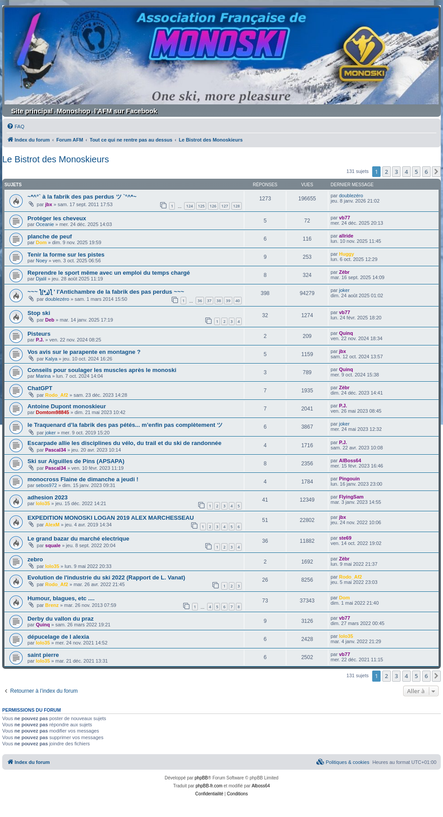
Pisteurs (38, 333)
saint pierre (43, 655)
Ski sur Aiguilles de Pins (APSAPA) (75, 461)
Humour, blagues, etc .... (61, 598)
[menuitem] (15, 126)
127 (224, 206)
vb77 (344, 217)
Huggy (346, 254)
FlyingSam (351, 496)
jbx (48, 204)
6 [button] (426, 172)
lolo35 (43, 503)
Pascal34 (55, 450)
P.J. (40, 339)
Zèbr (344, 272)
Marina (43, 376)
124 (189, 206)
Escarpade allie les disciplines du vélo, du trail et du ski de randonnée (124, 443)
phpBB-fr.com (209, 785)
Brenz (52, 605)
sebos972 (46, 485)
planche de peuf (49, 236)
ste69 (345, 538)
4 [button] (406, 172)
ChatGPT (39, 388)
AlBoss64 (350, 460)
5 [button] (416, 172)
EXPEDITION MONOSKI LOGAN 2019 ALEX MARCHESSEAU (110, 517)
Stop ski (38, 313)
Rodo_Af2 (56, 395)
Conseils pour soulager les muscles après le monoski (101, 370)
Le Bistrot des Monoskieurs (55, 159)
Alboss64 (261, 785)
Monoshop (73, 111)
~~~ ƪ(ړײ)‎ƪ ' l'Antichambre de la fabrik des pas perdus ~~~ (105, 291)
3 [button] (396, 172)
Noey (41, 260)
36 (199, 300)
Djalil (41, 278)
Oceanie (45, 224)
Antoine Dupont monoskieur (66, 406)
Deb (49, 319)
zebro (35, 559)
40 (237, 300)
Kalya (51, 358)
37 (209, 300)
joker (344, 290)
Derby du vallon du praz (60, 618)
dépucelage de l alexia (58, 636)
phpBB (201, 777)
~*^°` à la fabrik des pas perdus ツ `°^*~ (81, 196)
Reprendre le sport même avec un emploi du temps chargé (108, 272)
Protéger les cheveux (56, 218)
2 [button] (386, 172)
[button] (436, 171)
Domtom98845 (52, 412)
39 (228, 300)
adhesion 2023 (47, 497)
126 (213, 206)
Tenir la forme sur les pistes (65, 254)
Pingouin (349, 478)
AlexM (52, 524)
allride (346, 235)
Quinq (346, 333)
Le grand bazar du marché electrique (78, 538)
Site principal (32, 111)
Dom (41, 242)
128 (236, 206)
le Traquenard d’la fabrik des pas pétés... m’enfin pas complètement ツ (125, 425)
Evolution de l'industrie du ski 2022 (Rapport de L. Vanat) (106, 577)
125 (201, 206)
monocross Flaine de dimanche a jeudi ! (83, 479)
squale (53, 545)
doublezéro (351, 195)
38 (218, 300)
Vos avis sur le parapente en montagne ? (84, 352)
